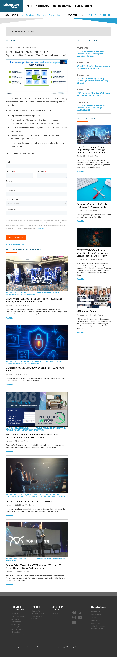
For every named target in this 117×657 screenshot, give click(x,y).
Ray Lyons (23, 374)
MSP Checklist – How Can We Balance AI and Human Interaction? (93, 94)
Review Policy (96, 614)
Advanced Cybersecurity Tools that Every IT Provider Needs (92, 205)
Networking (10, 294)
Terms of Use (96, 617)
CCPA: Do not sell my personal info (98, 627)
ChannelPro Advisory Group (17, 625)
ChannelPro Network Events (37, 612)
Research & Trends (21, 430)
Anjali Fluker (25, 305)
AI (22, 15)
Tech (29, 6)
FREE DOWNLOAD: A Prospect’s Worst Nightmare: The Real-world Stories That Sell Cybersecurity (94, 253)
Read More (10, 318)
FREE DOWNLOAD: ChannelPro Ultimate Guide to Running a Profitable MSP (91, 107)
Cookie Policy (96, 623)
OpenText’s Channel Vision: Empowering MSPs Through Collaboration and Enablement (92, 149)
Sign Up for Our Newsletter (17, 631)
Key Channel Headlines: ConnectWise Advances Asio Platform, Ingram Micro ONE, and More (32, 436)
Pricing (51, 15)
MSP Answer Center (87, 311)
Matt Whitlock (25, 441)
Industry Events (38, 292)
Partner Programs (13, 245)
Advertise (55, 613)
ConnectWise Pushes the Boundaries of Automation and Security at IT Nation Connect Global (34, 300)
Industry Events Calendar (37, 617)
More (58, 15)
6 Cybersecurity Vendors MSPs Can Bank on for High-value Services (35, 369)
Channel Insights (83, 6)
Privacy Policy (96, 620)
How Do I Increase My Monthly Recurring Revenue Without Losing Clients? (92, 80)
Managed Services (52, 292)
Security (24, 245)
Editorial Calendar (18, 616)
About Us (15, 613)
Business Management (35, 361)
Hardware (53, 495)
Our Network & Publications (17, 620)
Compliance (30, 15)
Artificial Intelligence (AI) (16, 292)
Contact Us (95, 612)
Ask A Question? (17, 635)
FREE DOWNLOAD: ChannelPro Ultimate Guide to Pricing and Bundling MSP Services (91, 53)
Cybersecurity (42, 6)
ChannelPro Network (28, 47)
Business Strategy (62, 6)
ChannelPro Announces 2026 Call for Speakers (29, 501)
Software (40, 430)
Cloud (29, 292)
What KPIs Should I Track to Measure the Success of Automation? (93, 67)
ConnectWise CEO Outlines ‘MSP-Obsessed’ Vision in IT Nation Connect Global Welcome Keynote (33, 566)
